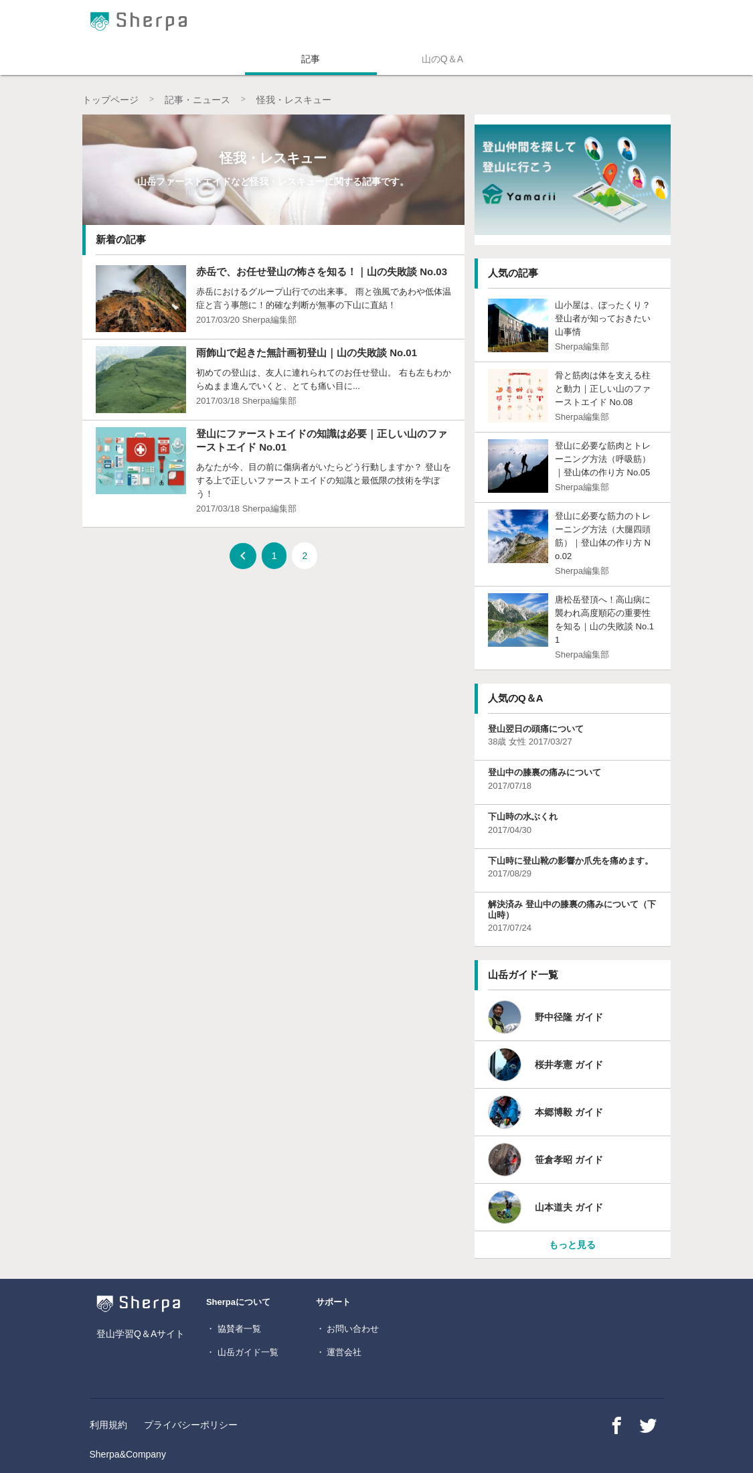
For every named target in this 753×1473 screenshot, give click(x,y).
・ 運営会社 (339, 1352)
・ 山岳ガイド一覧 (242, 1352)
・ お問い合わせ (348, 1329)
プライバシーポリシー (191, 1424)
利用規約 (108, 1424)
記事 (310, 59)
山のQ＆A (442, 59)
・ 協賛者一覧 (233, 1329)
